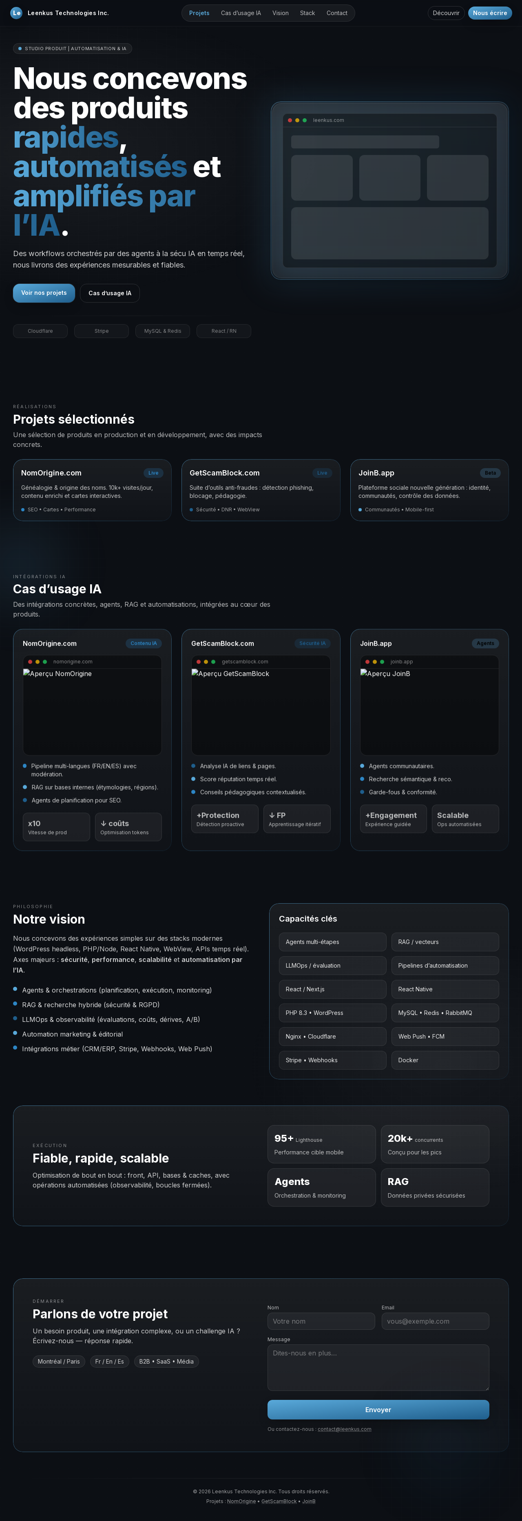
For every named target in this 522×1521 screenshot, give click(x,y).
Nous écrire (490, 12)
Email (388, 1307)
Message (279, 1339)
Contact (337, 12)
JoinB (309, 1501)
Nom (273, 1307)
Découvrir (446, 12)
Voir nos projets (44, 292)
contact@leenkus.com (345, 1429)
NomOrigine (241, 1501)
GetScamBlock (279, 1501)
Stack (307, 12)
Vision (280, 12)
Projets (199, 12)
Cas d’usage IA (241, 12)
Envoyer (378, 1410)
